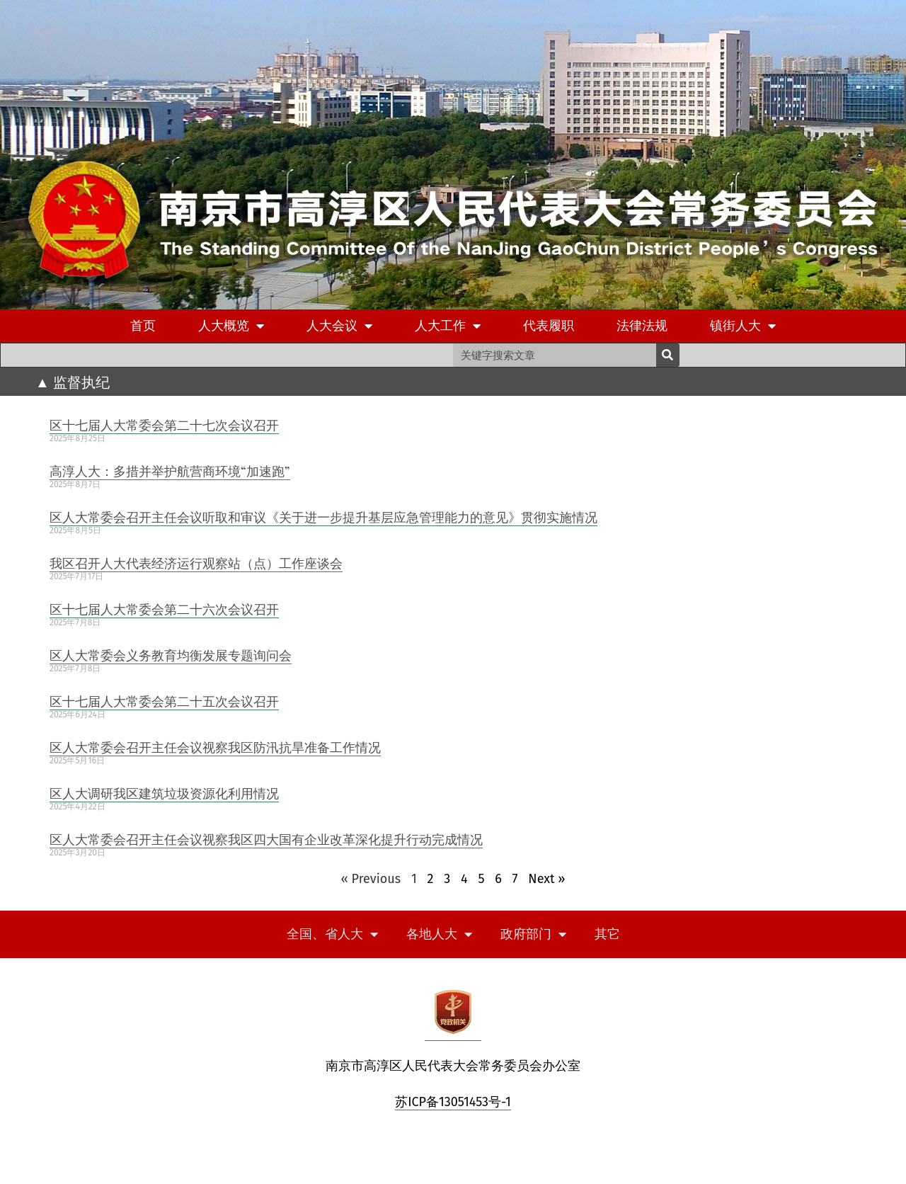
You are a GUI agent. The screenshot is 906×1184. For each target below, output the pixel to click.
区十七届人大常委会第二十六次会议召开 (164, 608)
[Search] (668, 355)
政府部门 (533, 934)
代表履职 (548, 326)
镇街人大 (743, 326)
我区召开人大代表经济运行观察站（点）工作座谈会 (196, 562)
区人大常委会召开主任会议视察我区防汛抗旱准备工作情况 (215, 747)
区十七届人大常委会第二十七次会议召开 (164, 424)
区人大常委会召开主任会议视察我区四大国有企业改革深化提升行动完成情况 (266, 839)
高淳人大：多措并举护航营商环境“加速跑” (170, 470)
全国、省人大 (332, 934)
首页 (143, 326)
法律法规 (642, 326)
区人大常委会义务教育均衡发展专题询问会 (171, 655)
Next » (546, 879)
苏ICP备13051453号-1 (453, 1102)
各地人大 (439, 934)
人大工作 (448, 326)
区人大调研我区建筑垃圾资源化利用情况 (164, 793)
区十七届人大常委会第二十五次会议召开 (164, 701)
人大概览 (231, 326)
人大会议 (339, 326)
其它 (607, 934)
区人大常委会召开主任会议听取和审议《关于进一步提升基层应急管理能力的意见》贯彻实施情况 (323, 516)
